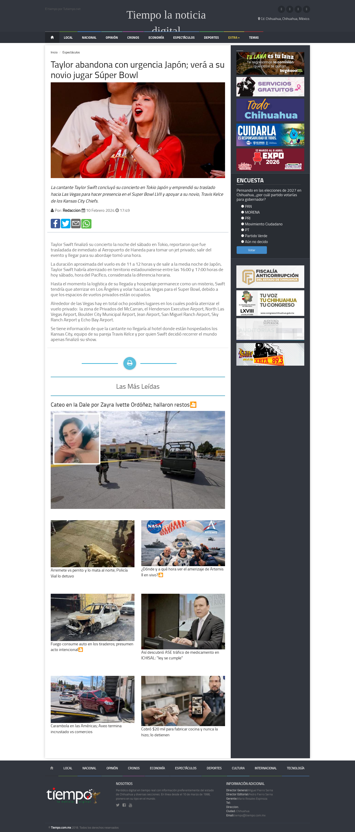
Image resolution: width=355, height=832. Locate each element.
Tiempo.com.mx (61, 827)
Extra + (234, 37)
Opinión (112, 37)
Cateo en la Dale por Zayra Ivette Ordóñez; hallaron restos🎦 (124, 404)
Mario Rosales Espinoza (246, 798)
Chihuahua (237, 811)
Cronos (133, 37)
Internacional (266, 768)
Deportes (211, 37)
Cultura (238, 768)
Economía (156, 37)
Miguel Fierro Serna (249, 790)
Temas (254, 37)
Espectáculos (184, 37)
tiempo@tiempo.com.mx (246, 815)
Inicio (54, 52)
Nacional (89, 37)
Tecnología (295, 768)
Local (68, 37)
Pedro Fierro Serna (249, 794)
